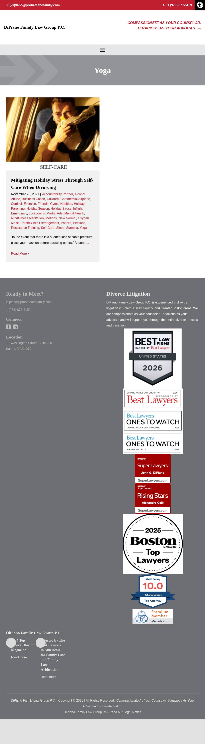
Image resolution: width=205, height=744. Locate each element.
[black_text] (153, 526)
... (87, 242)
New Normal (67, 218)
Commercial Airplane (75, 199)
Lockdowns (37, 213)
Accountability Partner (57, 194)
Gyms (54, 203)
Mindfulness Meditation (27, 218)
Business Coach (33, 199)
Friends (43, 203)
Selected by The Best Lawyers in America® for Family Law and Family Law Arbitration (53, 665)
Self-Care (47, 227)
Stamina (72, 227)
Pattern (66, 223)
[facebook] (8, 337)
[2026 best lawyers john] (153, 421)
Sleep (60, 227)
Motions (51, 218)
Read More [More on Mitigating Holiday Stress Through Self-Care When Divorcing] (19, 253)
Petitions (79, 223)
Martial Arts (55, 213)
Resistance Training (25, 227)
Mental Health (74, 213)
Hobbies (66, 203)
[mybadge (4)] (153, 466)
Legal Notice (132, 722)
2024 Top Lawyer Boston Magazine (22, 656)
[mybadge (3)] (153, 496)
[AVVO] (153, 586)
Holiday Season (37, 208)
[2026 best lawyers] (153, 401)
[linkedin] (15, 337)
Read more (19, 668)
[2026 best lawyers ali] (153, 444)
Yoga (83, 227)
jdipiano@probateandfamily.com (29, 312)
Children (53, 199)
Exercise (30, 203)
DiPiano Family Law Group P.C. (34, 27)
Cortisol (16, 203)
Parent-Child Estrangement (39, 223)
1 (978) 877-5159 (18, 320)
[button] (200, 5)
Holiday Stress (61, 208)
